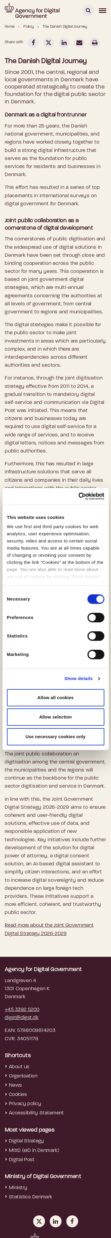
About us (19, 1066)
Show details (78, 678)
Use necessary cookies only (55, 736)
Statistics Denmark (30, 1197)
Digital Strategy (26, 1141)
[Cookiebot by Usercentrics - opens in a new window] (79, 496)
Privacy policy (25, 1103)
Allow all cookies (55, 697)
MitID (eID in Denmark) (34, 1150)
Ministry (18, 1187)
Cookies (18, 1094)
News (15, 1085)
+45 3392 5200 (22, 1009)
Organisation (23, 1076)
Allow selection (55, 716)
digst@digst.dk (21, 1017)
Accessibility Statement (36, 1113)
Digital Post (21, 1159)
